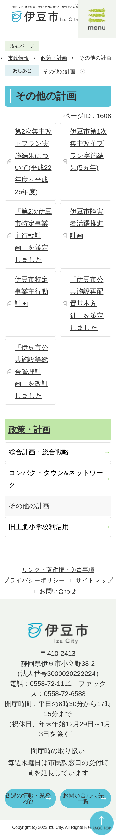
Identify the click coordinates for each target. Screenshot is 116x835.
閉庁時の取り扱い (58, 750)
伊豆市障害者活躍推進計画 (86, 223)
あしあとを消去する (83, 71)
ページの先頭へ (102, 823)
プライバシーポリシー (34, 580)
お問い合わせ (58, 591)
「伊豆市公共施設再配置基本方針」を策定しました (87, 304)
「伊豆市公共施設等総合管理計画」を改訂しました (31, 372)
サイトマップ (94, 580)
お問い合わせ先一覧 (83, 798)
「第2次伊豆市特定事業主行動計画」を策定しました (33, 236)
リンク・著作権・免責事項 (58, 570)
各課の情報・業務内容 (28, 798)
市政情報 (18, 58)
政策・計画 (54, 58)
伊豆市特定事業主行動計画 (31, 291)
